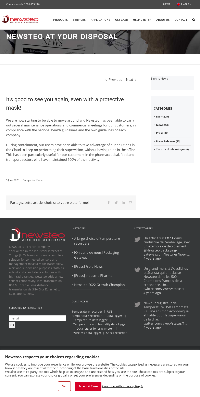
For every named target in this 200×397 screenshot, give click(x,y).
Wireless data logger (87, 333)
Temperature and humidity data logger (100, 324)
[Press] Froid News (88, 266)
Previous (115, 79)
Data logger (114, 316)
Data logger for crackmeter (95, 328)
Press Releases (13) (168, 141)
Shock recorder (116, 333)
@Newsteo (151, 250)
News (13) (162, 125)
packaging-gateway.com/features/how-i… (166, 252)
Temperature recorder (87, 311)
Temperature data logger (90, 320)
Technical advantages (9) (172, 149)
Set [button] (64, 386)
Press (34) (162, 133)
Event (39, 180)
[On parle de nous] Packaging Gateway (96, 255)
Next (129, 79)
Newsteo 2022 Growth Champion (99, 285)
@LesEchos (179, 268)
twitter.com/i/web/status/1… (165, 289)
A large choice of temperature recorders (97, 241)
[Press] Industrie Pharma (93, 275)
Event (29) (162, 116)
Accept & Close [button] (88, 386)
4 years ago (152, 258)
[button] (193, 19)
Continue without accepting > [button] (122, 386)
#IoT (170, 238)
